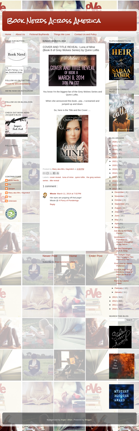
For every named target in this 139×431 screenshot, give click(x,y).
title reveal (54, 180)
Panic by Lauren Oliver (121, 282)
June (117, 216)
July (117, 212)
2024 (114, 149)
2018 (114, 173)
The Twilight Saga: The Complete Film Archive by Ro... (123, 257)
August (118, 208)
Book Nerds (13, 181)
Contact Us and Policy (86, 34)
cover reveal (55, 177)
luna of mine (68, 177)
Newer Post (50, 255)
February (119, 288)
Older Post (95, 255)
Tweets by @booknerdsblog (17, 85)
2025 (114, 146)
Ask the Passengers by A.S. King (123, 249)
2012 (114, 301)
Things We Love (62, 34)
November (120, 196)
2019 (114, 169)
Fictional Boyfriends (39, 34)
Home (8, 34)
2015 (114, 185)
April (117, 223)
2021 (114, 161)
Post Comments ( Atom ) (66, 262)
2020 (114, 165)
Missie (53, 193)
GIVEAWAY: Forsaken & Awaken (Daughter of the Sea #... (123, 241)
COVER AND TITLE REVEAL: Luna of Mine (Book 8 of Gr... (123, 273)
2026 (114, 142)
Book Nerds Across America (54, 20)
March (118, 227)
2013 (114, 297)
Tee (10, 198)
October (118, 200)
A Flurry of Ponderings (69, 200)
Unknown (12, 202)
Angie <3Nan (66, 420)
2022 (114, 157)
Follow (8, 107)
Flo (9, 186)
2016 (114, 181)
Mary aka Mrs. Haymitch (19, 194)
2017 (114, 177)
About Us (20, 34)
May (117, 220)
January (118, 292)
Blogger (88, 420)
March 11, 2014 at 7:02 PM (69, 193)
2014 (114, 189)
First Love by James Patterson (123, 264)
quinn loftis (80, 177)
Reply (52, 204)
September (120, 204)
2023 (114, 153)
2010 (114, 309)
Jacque (11, 190)
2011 (114, 305)
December (120, 192)
